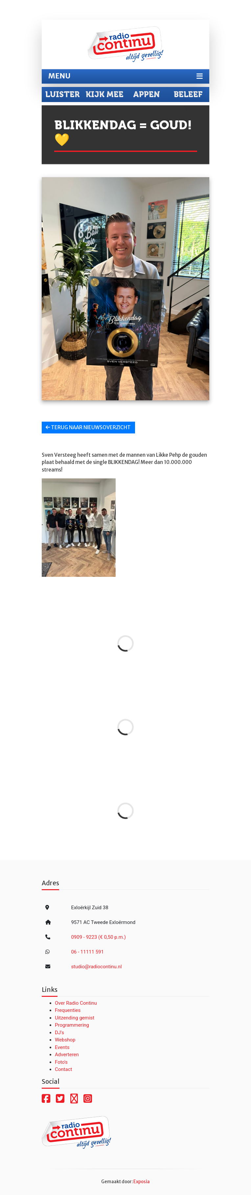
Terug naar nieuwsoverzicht (88, 427)
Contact (63, 1069)
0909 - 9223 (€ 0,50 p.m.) (98, 937)
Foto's (61, 1062)
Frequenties (67, 1010)
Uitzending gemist (74, 1018)
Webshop (65, 1040)
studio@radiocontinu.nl (96, 967)
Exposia (141, 1182)
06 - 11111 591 (87, 952)
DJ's (59, 1033)
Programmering (72, 1025)
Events (62, 1047)
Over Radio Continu (76, 1003)
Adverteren (67, 1055)
